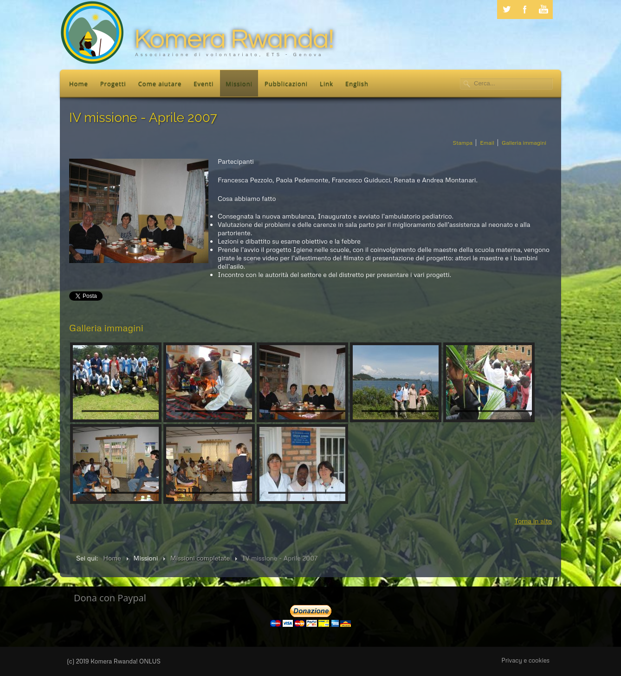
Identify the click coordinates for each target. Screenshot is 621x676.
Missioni (239, 83)
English (357, 83)
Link (326, 83)
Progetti (113, 83)
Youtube (543, 9)
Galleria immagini (524, 142)
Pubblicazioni (286, 83)
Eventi (203, 83)
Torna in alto (533, 521)
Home (78, 83)
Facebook (525, 9)
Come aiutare (160, 83)
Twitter (506, 9)
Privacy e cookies (525, 660)
